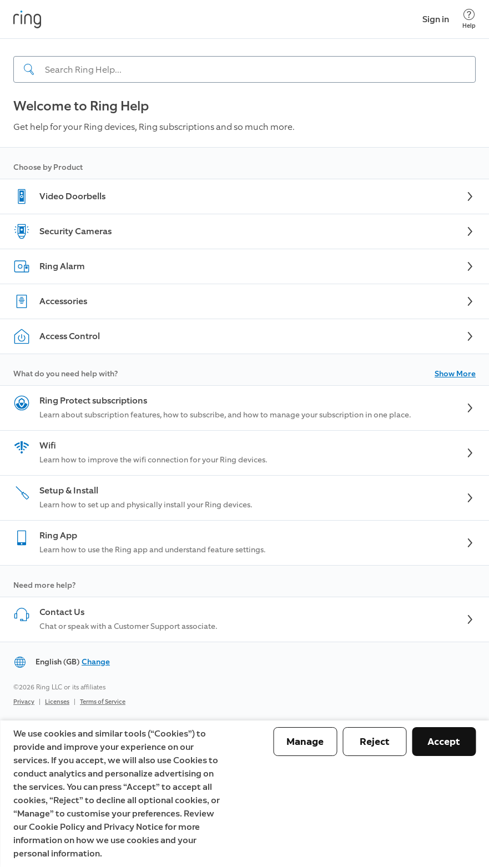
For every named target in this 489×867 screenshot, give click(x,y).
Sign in (435, 19)
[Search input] (244, 69)
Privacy (23, 702)
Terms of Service (102, 702)
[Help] (469, 19)
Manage (305, 741)
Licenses (57, 702)
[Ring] (27, 19)
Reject (375, 741)
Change (96, 662)
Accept (443, 741)
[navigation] (244, 60)
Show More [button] (455, 374)
